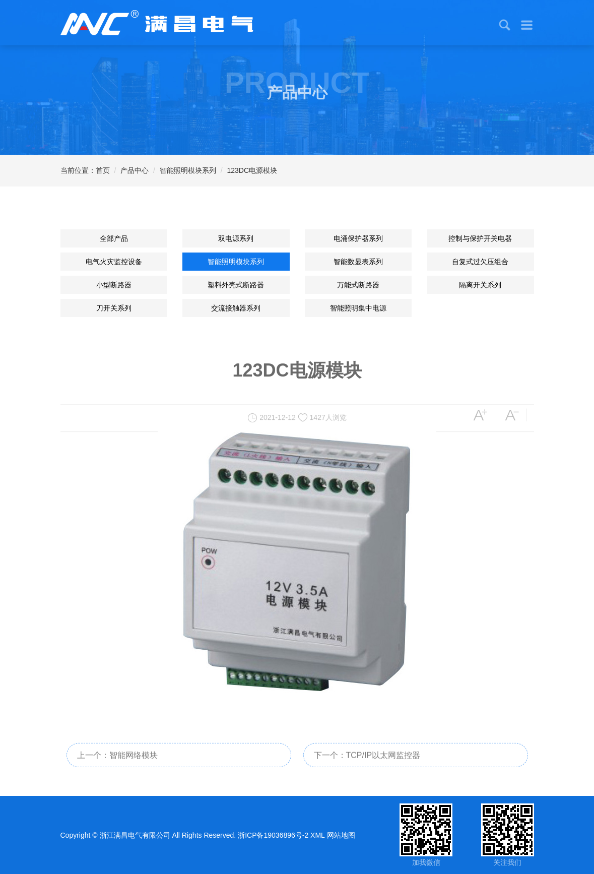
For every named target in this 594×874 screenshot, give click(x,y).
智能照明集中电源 (358, 308)
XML (317, 835)
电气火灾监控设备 (114, 262)
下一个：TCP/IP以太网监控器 (367, 763)
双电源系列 (235, 238)
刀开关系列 (113, 308)
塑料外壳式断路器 (236, 285)
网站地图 (341, 835)
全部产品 (114, 238)
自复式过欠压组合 (480, 262)
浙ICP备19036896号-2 (273, 835)
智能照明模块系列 (188, 170)
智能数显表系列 (358, 262)
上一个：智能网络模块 (117, 763)
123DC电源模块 (252, 170)
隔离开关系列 (480, 285)
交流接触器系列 (235, 308)
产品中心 (134, 170)
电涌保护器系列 (358, 238)
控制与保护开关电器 (480, 238)
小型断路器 (113, 285)
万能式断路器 (358, 285)
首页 (103, 170)
